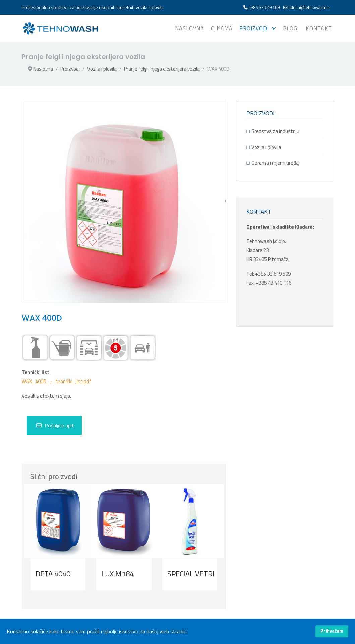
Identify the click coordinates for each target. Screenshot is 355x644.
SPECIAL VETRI (191, 573)
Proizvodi (254, 28)
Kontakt (319, 28)
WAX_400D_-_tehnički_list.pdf (56, 381)
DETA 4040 (53, 573)
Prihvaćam (331, 631)
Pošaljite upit (55, 425)
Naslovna (189, 28)
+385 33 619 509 (264, 7)
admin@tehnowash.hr (309, 7)
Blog (290, 28)
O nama (222, 28)
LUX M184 (117, 573)
